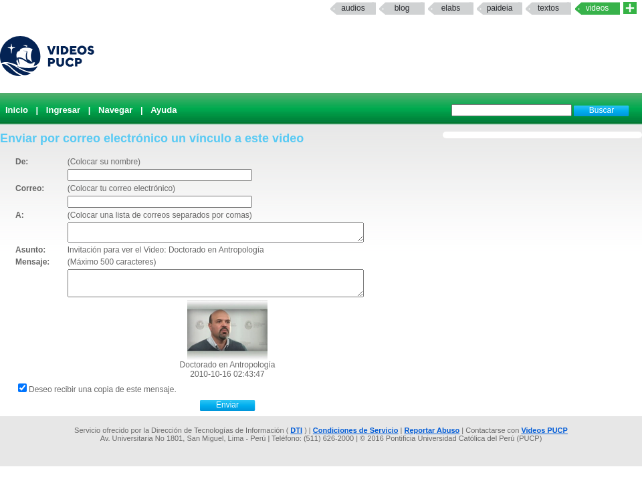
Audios (352, 8)
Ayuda (163, 110)
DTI (296, 430)
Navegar (115, 110)
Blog (402, 8)
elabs (451, 8)
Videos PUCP (544, 430)
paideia (500, 8)
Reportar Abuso (432, 430)
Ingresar (63, 110)
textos (548, 8)
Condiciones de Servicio (356, 430)
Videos (597, 8)
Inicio (16, 110)
